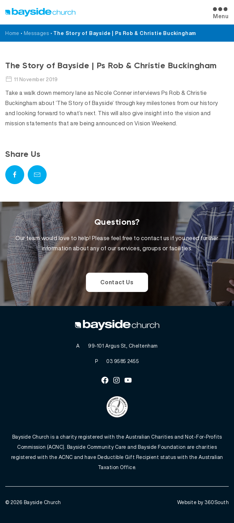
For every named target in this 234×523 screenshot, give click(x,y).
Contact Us (117, 282)
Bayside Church (42, 502)
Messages (36, 33)
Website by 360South (203, 502)
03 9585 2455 (122, 361)
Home (12, 33)
